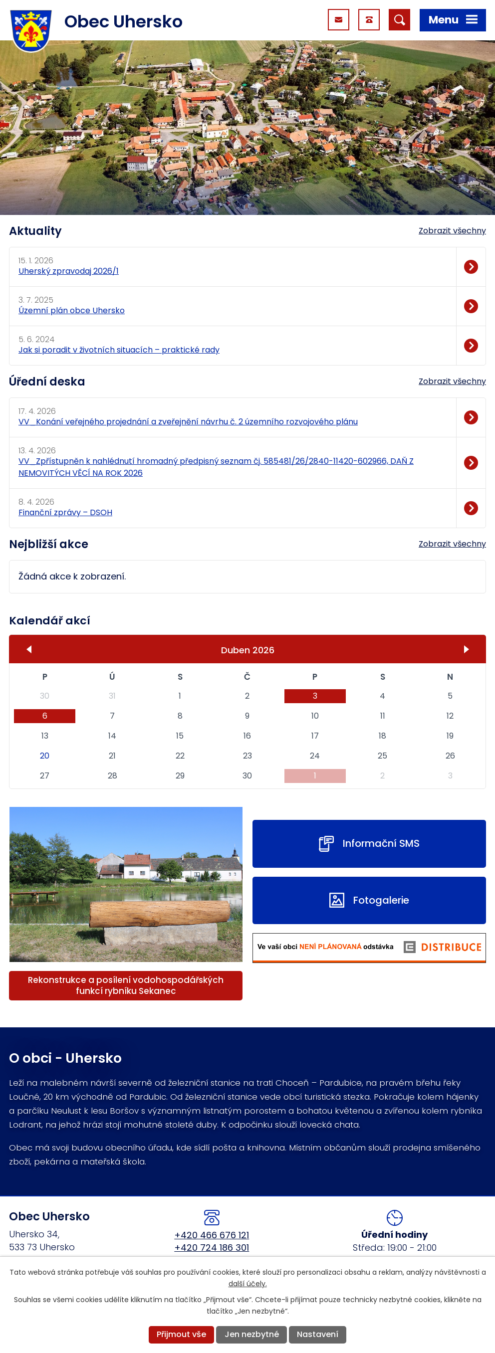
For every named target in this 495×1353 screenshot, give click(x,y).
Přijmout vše (181, 1334)
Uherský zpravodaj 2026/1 (68, 271)
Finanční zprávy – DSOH (65, 512)
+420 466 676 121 (211, 1235)
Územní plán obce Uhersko (71, 310)
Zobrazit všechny (452, 230)
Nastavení (317, 1334)
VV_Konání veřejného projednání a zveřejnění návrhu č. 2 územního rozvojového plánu (188, 421)
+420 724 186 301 (211, 1247)
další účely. (248, 1284)
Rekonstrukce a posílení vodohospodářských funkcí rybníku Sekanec (126, 985)
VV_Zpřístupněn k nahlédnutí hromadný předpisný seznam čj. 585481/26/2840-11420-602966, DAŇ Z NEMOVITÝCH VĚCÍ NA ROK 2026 (216, 467)
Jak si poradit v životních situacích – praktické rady (119, 350)
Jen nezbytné (252, 1334)
